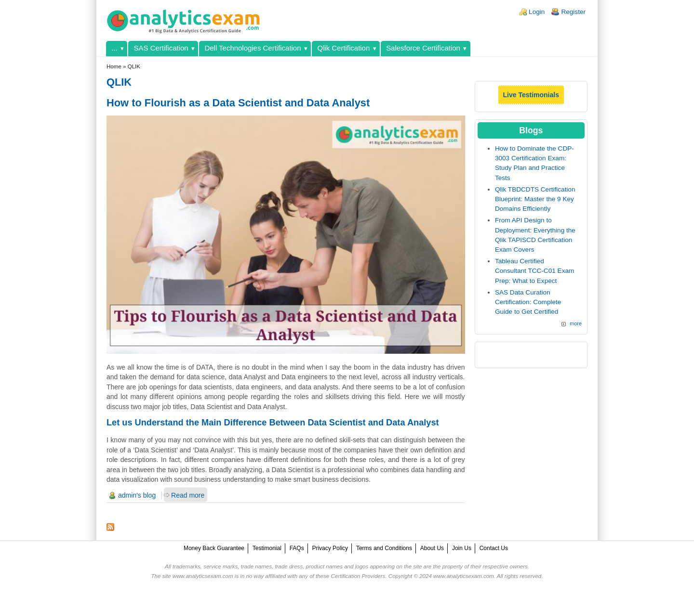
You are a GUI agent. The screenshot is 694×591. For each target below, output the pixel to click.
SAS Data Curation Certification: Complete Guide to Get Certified (528, 302)
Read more (187, 495)
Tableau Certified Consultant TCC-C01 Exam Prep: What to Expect (534, 270)
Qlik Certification (343, 48)
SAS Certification (161, 48)
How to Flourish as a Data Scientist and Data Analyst (238, 103)
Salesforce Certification (423, 48)
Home (114, 66)
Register (573, 11)
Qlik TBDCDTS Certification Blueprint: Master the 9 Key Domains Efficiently (535, 199)
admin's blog (137, 495)
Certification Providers (358, 576)
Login (537, 11)
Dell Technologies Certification (252, 48)
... (114, 48)
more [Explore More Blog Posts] (576, 323)
